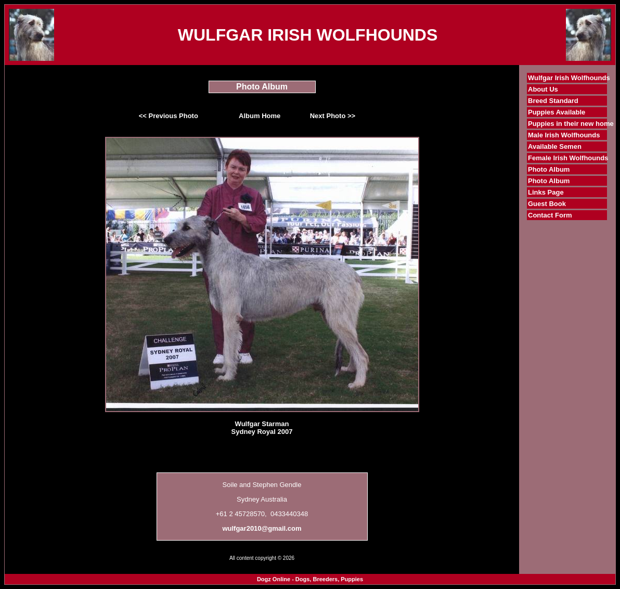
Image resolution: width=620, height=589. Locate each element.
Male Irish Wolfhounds (564, 135)
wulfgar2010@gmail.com (261, 528)
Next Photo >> (332, 116)
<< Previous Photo (168, 116)
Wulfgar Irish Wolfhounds (569, 78)
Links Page (546, 192)
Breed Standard (553, 101)
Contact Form (550, 215)
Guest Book (547, 204)
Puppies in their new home (571, 123)
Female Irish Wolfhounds (568, 158)
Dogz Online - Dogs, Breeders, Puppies (310, 579)
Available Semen (555, 146)
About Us (543, 89)
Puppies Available (556, 112)
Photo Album (549, 169)
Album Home (259, 116)
